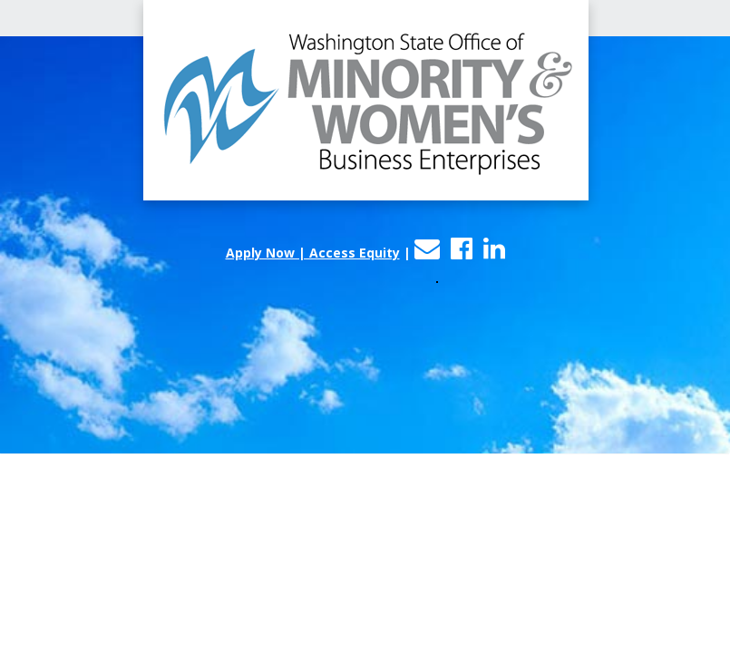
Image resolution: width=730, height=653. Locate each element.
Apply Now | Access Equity (313, 252)
